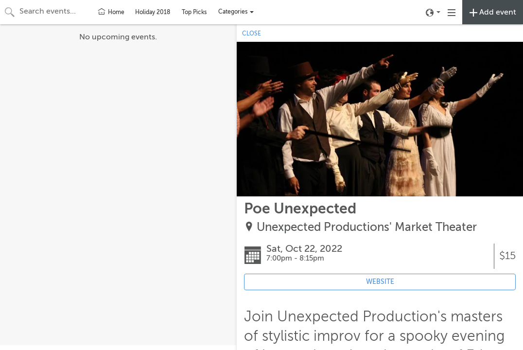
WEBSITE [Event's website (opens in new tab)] (380, 281)
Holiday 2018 (152, 12)
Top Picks (194, 12)
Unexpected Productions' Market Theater (367, 227)
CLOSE (251, 33)
